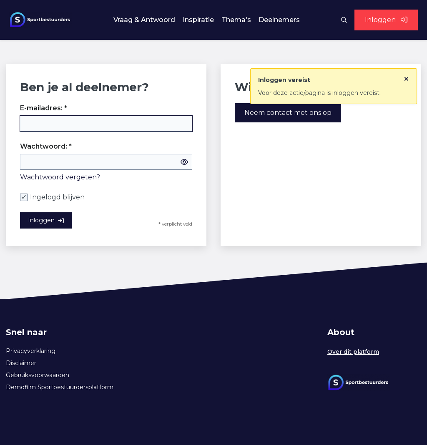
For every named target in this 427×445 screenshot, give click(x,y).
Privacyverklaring (30, 351)
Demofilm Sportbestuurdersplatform (59, 387)
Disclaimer (21, 363)
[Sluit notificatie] (406, 77)
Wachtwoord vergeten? (60, 177)
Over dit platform (353, 352)
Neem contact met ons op (288, 113)
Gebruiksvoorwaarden (37, 375)
